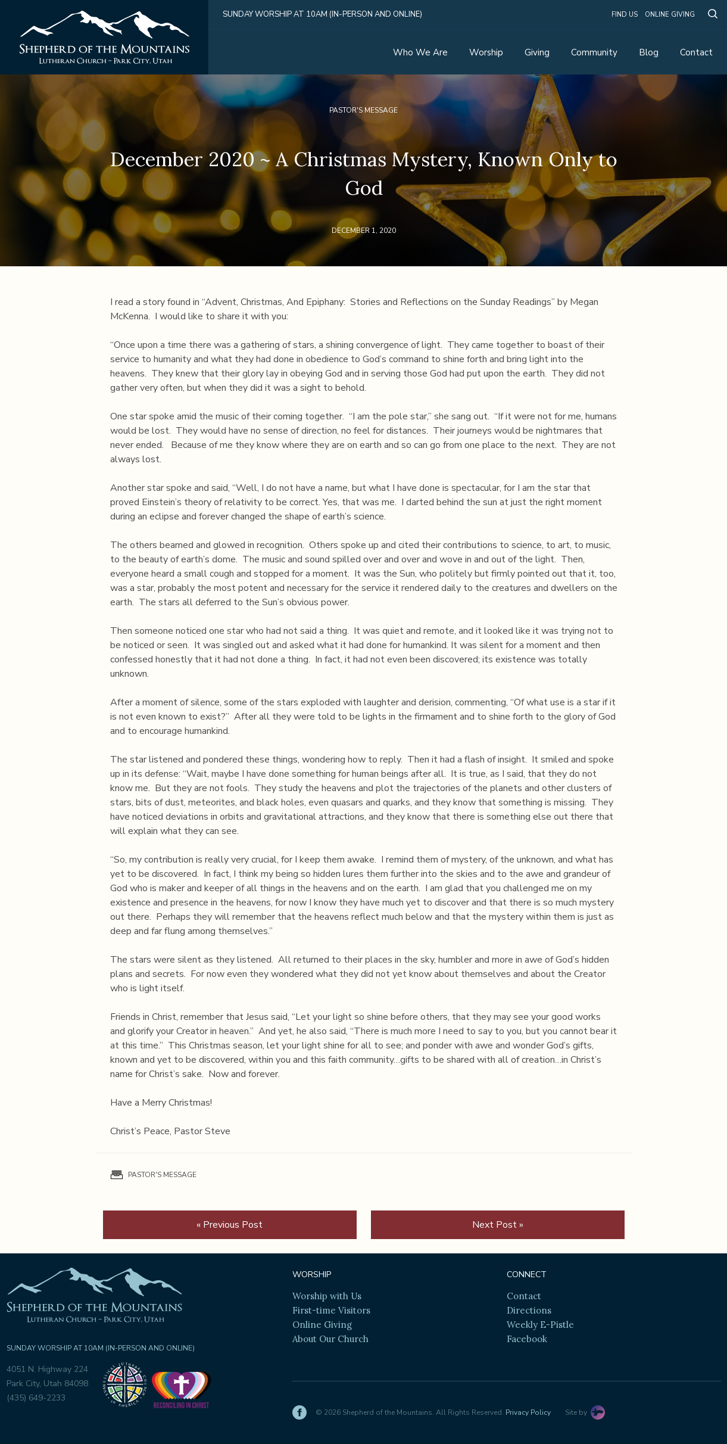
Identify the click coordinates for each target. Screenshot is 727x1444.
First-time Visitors (331, 1310)
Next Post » (497, 1224)
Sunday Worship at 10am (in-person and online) (322, 14)
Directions (529, 1310)
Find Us (624, 14)
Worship (486, 52)
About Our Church (330, 1339)
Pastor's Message (363, 110)
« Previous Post (229, 1224)
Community (594, 52)
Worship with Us (326, 1296)
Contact (696, 52)
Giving (537, 52)
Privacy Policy (528, 1412)
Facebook (527, 1339)
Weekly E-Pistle (540, 1324)
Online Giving (670, 14)
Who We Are (420, 52)
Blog (649, 52)
